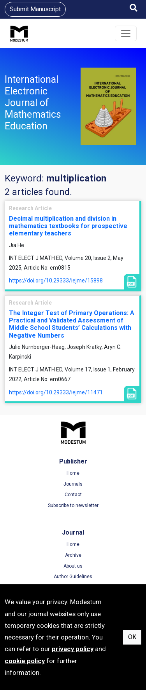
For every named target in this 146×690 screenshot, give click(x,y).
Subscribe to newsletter (73, 505)
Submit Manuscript (35, 9)
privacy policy (72, 649)
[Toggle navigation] (126, 33)
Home (73, 473)
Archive (73, 555)
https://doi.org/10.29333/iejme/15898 (56, 280)
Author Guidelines (73, 576)
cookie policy (25, 661)
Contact (73, 494)
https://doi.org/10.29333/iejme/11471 (56, 392)
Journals (73, 484)
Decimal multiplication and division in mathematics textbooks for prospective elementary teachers (68, 226)
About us (73, 566)
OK (132, 637)
